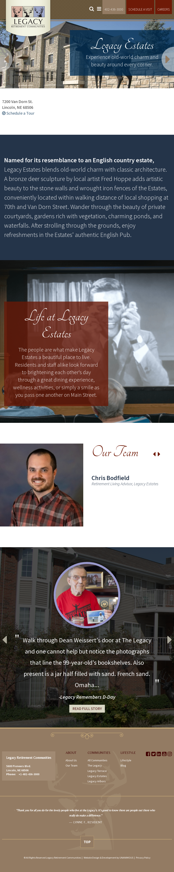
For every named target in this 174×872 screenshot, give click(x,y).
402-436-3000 (113, 9)
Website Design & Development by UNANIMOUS (108, 857)
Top (87, 841)
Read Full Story (87, 708)
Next (161, 53)
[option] (87, 485)
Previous (12, 53)
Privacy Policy (143, 857)
